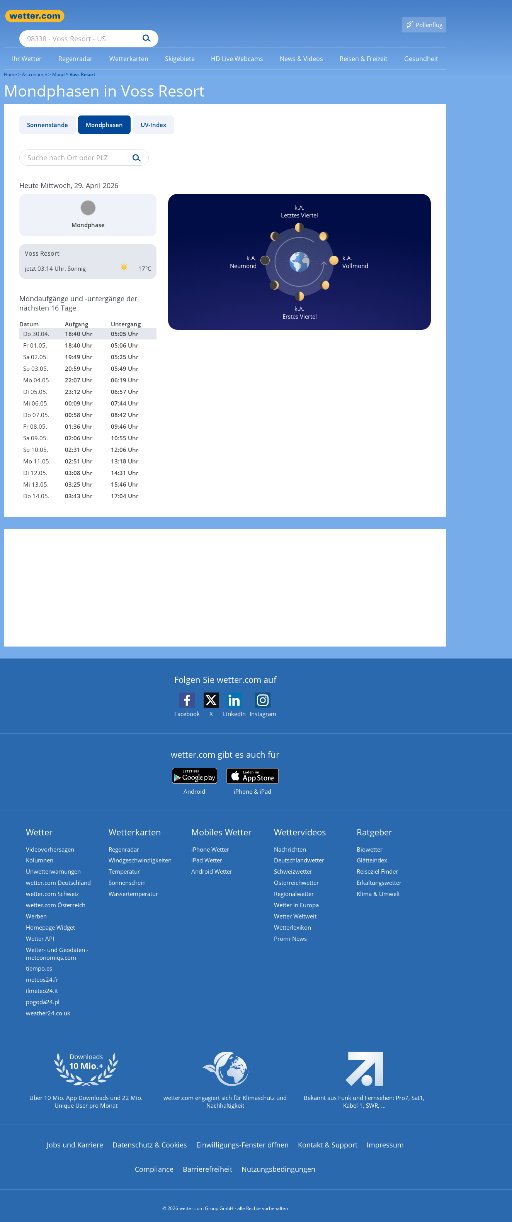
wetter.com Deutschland (59, 873)
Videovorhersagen (51, 838)
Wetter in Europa (297, 896)
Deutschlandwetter (300, 850)
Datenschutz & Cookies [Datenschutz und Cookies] (149, 1139)
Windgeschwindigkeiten (141, 850)
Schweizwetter (294, 861)
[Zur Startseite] (35, 16)
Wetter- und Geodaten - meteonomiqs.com (58, 946)
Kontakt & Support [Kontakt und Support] (327, 1139)
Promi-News (291, 931)
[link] (27, 47)
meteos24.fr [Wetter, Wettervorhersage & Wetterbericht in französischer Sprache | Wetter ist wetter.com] (43, 973)
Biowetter (371, 838)
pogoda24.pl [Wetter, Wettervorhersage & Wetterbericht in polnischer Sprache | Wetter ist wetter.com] (44, 996)
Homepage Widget (51, 919)
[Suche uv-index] (135, 147)
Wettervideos (301, 821)
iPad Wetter (207, 850)
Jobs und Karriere (75, 1139)
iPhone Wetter (211, 838)
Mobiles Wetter (222, 821)
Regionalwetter (295, 884)
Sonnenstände (47, 113)
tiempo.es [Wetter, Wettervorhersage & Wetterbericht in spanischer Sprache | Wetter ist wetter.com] (40, 961)
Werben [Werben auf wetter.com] (37, 907)
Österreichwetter (297, 873)
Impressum (385, 1139)
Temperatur (125, 861)
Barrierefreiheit (207, 1164)
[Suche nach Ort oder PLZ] (147, 16)
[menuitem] (27, 47)
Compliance (154, 1164)
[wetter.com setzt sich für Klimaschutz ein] (225, 1081)
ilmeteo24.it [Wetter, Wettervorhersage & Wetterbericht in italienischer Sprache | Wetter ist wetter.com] (43, 984)
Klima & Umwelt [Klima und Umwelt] (379, 884)
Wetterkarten (136, 821)
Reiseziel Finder (378, 861)
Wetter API (41, 931)
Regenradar (125, 838)
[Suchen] (207, 16)
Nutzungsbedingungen (278, 1164)
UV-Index (153, 113)
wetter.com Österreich (57, 896)
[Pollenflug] (424, 16)
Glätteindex (373, 850)
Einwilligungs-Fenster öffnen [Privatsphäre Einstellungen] (242, 1139)
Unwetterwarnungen (54, 861)
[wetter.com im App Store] (252, 770)
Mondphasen (104, 113)
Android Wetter (212, 861)
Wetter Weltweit (296, 907)
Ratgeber (375, 821)
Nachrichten (291, 838)
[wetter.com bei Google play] (194, 770)
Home (10, 63)
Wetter (40, 821)
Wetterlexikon (293, 919)
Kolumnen (40, 850)
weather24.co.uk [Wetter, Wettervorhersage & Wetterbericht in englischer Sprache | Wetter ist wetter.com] (49, 1008)
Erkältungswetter (380, 873)
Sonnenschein (128, 873)
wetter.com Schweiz (53, 884)
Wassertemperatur (134, 884)
